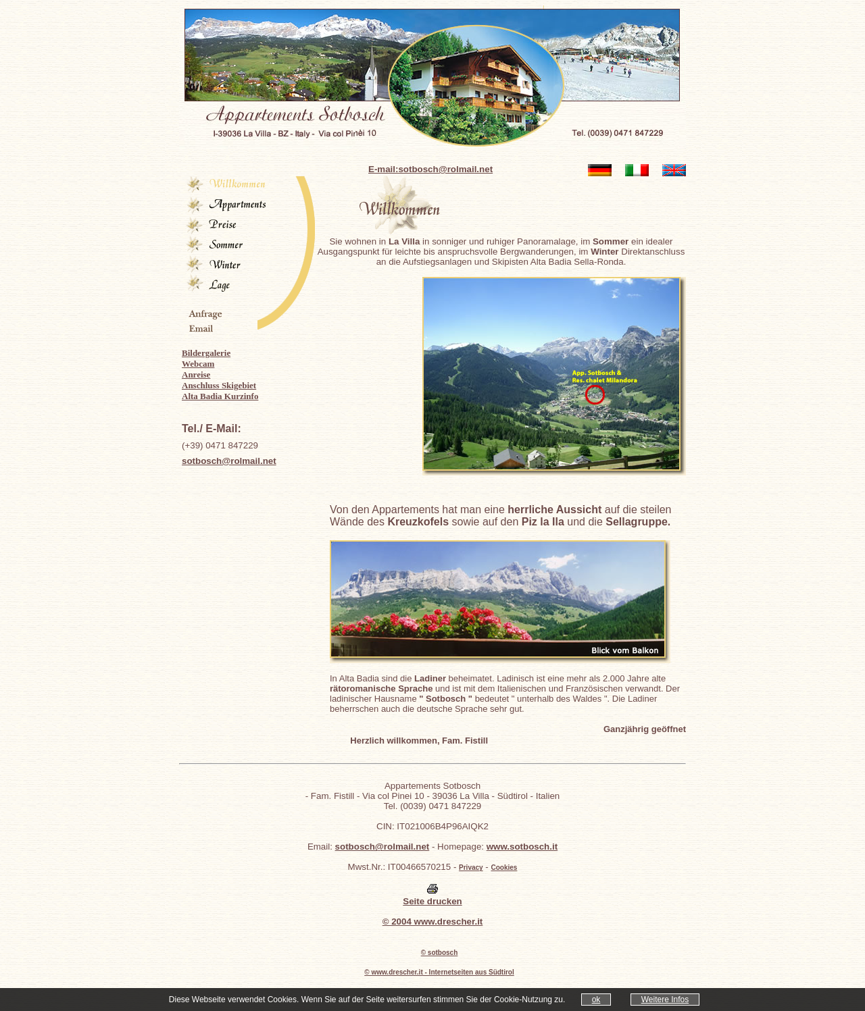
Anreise (196, 374)
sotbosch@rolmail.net (229, 461)
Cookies (504, 867)
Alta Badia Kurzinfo (220, 396)
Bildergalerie (206, 353)
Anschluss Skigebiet (219, 385)
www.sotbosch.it (522, 846)
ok (596, 999)
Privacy (471, 867)
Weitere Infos (665, 999)
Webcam (198, 364)
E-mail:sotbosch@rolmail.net (430, 169)
